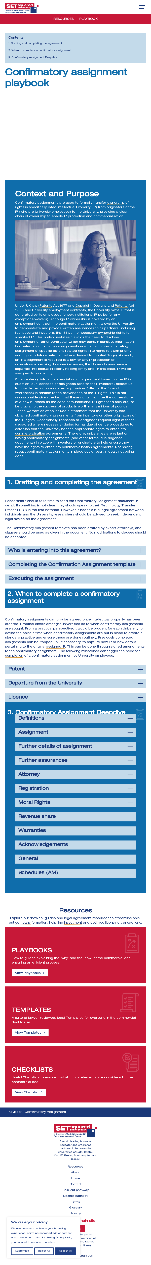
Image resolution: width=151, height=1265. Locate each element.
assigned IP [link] (55, 646)
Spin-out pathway (76, 1190)
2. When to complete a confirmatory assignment (39, 50)
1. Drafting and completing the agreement (35, 43)
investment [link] (73, 922)
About (75, 1173)
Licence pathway (75, 1196)
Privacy (75, 1214)
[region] (43, 1237)
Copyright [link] (83, 305)
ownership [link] (115, 202)
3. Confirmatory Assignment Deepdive (32, 58)
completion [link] (14, 655)
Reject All (44, 1251)
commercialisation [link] (108, 216)
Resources (75, 1167)
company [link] (22, 922)
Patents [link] (46, 305)
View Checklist (27, 1092)
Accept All (65, 1251)
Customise (22, 1251)
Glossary (75, 1208)
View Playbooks (28, 973)
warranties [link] (24, 393)
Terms (75, 1202)
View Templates (28, 1032)
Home (75, 1178)
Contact (75, 1184)
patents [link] (28, 346)
